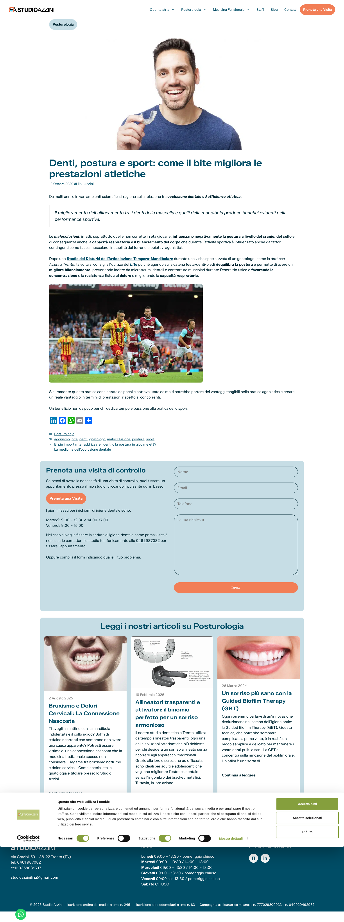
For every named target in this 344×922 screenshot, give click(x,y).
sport (143, 438)
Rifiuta (307, 907)
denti (82, 438)
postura (132, 438)
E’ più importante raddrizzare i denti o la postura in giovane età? (101, 443)
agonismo (61, 438)
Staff (260, 10)
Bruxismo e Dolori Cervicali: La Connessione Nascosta (85, 719)
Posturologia (195, 9)
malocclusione (114, 438)
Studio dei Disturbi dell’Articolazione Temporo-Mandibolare (120, 258)
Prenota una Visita (317, 10)
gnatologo (95, 438)
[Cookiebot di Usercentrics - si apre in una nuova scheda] (28, 913)
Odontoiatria (164, 9)
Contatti (290, 10)
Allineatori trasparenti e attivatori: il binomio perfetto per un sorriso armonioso (168, 719)
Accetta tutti (307, 879)
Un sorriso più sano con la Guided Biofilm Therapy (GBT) (256, 707)
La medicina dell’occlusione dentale (80, 447)
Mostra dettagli (231, 913)
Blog (274, 10)
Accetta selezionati (307, 893)
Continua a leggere (67, 799)
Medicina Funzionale (233, 9)
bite (73, 438)
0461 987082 (153, 547)
